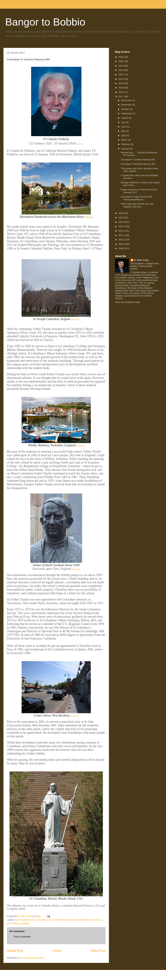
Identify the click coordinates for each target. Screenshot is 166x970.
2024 (121, 66)
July (123, 122)
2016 (121, 213)
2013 (121, 226)
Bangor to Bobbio (45, 22)
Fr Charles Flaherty (58, 920)
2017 (121, 96)
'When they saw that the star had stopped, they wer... (137, 205)
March (124, 140)
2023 (121, 70)
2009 (121, 244)
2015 (121, 217)
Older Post (98, 950)
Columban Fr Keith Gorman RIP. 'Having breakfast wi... (137, 198)
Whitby (25, 923)
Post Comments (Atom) (32, 957)
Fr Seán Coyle (141, 260)
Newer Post (15, 950)
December (126, 100)
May (123, 131)
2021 (121, 79)
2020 (121, 83)
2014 (121, 222)
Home (57, 950)
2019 (121, 87)
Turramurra (96, 920)
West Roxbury (14, 923)
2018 (121, 92)
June (124, 126)
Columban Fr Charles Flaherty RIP (138, 159)
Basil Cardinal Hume (25, 920)
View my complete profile (127, 302)
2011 (121, 235)
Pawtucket (84, 920)
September (127, 113)
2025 (121, 61)
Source (80, 144)
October (125, 109)
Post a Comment (22, 936)
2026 (121, 57)
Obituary (74, 920)
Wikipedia (88, 217)
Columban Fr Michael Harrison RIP (138, 164)
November (126, 104)
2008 (121, 248)
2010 (121, 239)
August (125, 118)
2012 (121, 231)
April (123, 135)
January (125, 148)
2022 (121, 74)
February (126, 144)
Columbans (42, 920)
